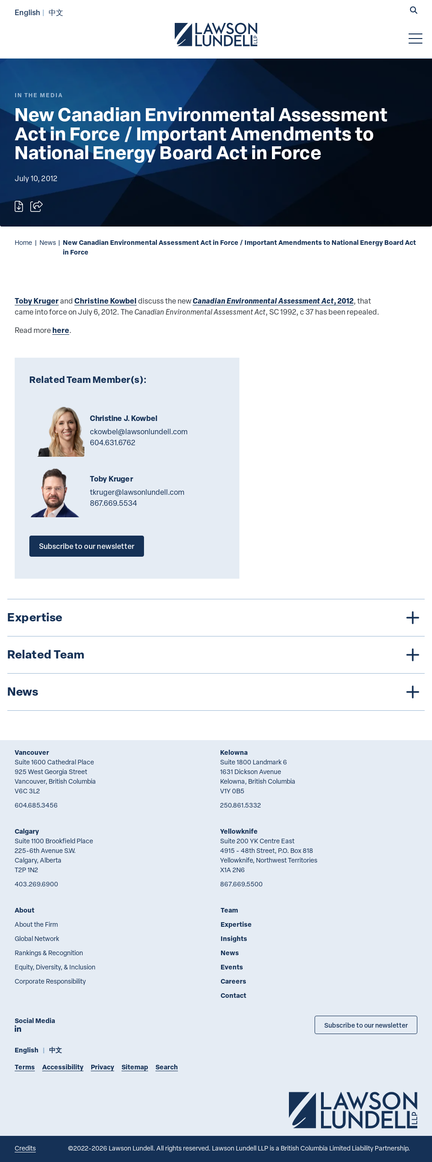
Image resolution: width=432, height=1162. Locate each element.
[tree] (216, 655)
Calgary (27, 831)
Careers (233, 981)
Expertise (236, 924)
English (27, 12)
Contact (233, 995)
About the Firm (36, 924)
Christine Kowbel (105, 300)
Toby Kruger (37, 300)
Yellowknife (239, 831)
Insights (234, 938)
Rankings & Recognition (49, 952)
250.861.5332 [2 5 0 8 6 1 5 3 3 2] (240, 805)
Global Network (37, 938)
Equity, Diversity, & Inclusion (55, 967)
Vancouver (32, 752)
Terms (25, 1067)
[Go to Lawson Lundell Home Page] (216, 34)
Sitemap (135, 1067)
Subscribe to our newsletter (86, 546)
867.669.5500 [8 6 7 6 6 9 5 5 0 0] (241, 884)
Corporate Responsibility (50, 981)
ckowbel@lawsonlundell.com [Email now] (139, 431)
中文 (56, 12)
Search (166, 1067)
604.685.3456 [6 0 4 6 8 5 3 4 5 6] (36, 805)
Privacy (102, 1067)
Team (229, 910)
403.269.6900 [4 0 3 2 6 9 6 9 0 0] (36, 884)
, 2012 (273, 300)
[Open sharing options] (36, 206)
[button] (413, 11)
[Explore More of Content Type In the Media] (39, 95)
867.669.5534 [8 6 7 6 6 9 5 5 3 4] (113, 503)
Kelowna (234, 752)
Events (232, 967)
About (24, 910)
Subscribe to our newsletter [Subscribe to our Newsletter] (366, 1024)
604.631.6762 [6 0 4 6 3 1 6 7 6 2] (112, 442)
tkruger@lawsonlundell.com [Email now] (137, 492)
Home (23, 242)
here (60, 330)
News (47, 242)
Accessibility (62, 1067)
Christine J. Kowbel (123, 418)
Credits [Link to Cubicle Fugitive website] (25, 1148)
